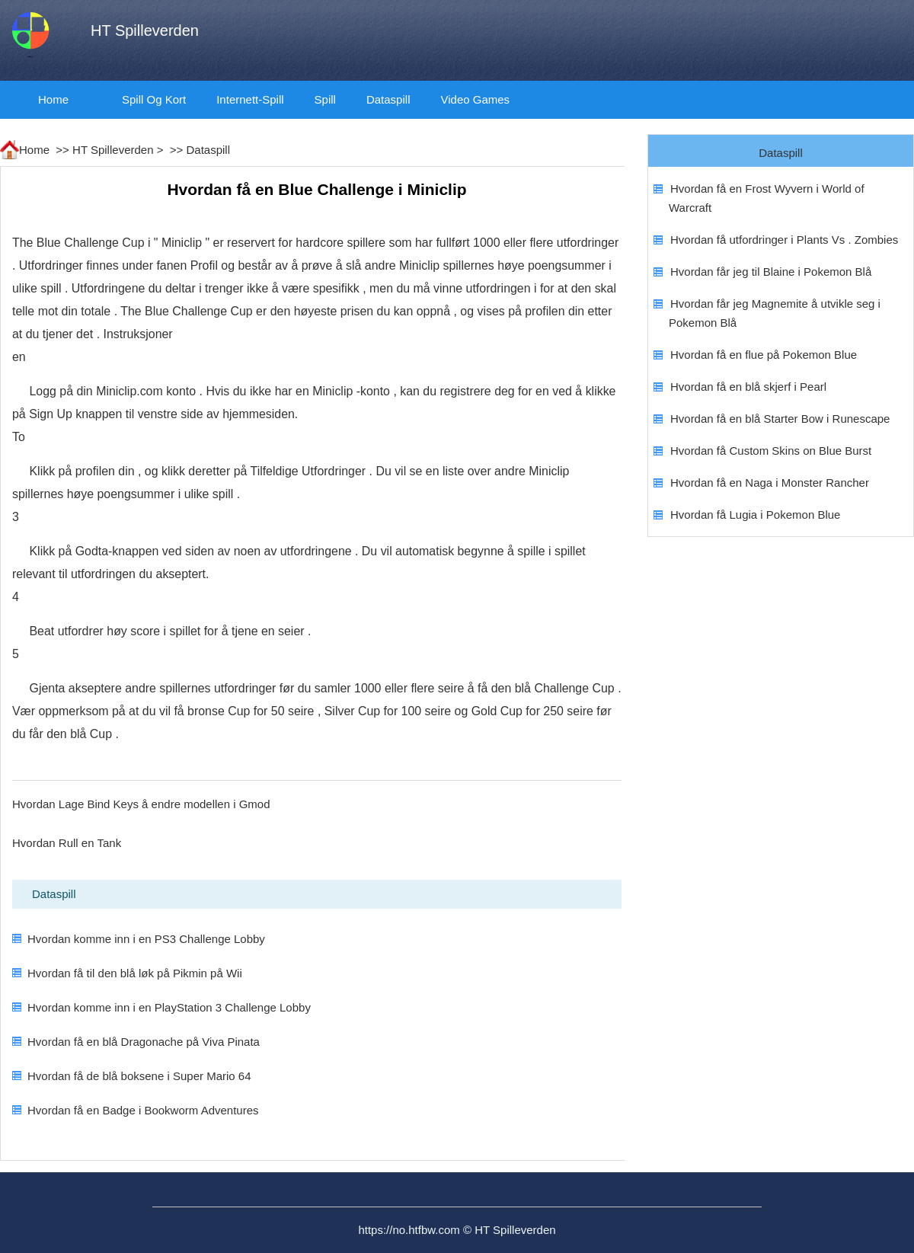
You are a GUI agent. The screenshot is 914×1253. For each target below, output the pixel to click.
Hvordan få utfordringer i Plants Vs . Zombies (784, 239)
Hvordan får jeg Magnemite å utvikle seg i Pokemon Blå (774, 313)
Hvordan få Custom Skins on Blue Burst (770, 450)
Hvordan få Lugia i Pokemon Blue (755, 514)
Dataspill (388, 99)
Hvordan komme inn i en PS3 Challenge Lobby (146, 938)
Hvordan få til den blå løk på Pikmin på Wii (134, 973)
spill (325, 99)
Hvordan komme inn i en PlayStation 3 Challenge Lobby (169, 1007)
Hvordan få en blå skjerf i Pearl (748, 386)
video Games (475, 99)
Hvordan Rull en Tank (66, 842)
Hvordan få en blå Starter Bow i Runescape (780, 418)
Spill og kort (154, 99)
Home (53, 99)
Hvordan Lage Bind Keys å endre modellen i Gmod (141, 804)
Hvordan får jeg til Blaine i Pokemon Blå (770, 271)
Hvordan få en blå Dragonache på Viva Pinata (143, 1041)
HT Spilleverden (112, 149)
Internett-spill (249, 99)
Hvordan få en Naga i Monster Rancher (769, 482)
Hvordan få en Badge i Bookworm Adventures (143, 1110)
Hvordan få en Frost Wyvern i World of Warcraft (766, 198)
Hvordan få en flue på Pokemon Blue (763, 354)
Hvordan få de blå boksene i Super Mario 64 (139, 1075)
